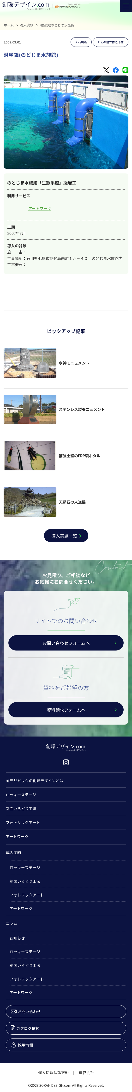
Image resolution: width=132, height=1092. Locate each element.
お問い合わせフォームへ (66, 643)
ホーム (9, 25)
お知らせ (17, 938)
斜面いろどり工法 (21, 808)
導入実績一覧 (64, 536)
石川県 (82, 42)
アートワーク (39, 208)
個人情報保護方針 (53, 1072)
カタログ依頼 (25, 1028)
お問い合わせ (26, 1011)
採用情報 (22, 1045)
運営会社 (86, 1072)
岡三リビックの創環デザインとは (34, 780)
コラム (11, 923)
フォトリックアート (23, 822)
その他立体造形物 (111, 42)
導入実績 (26, 25)
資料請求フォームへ (66, 710)
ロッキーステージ (21, 794)
